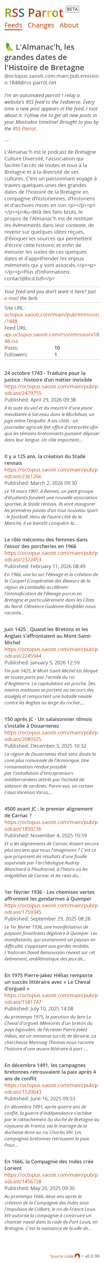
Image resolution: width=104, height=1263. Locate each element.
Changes (41, 24)
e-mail (11, 298)
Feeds (13, 24)
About (69, 24)
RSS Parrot (24, 128)
